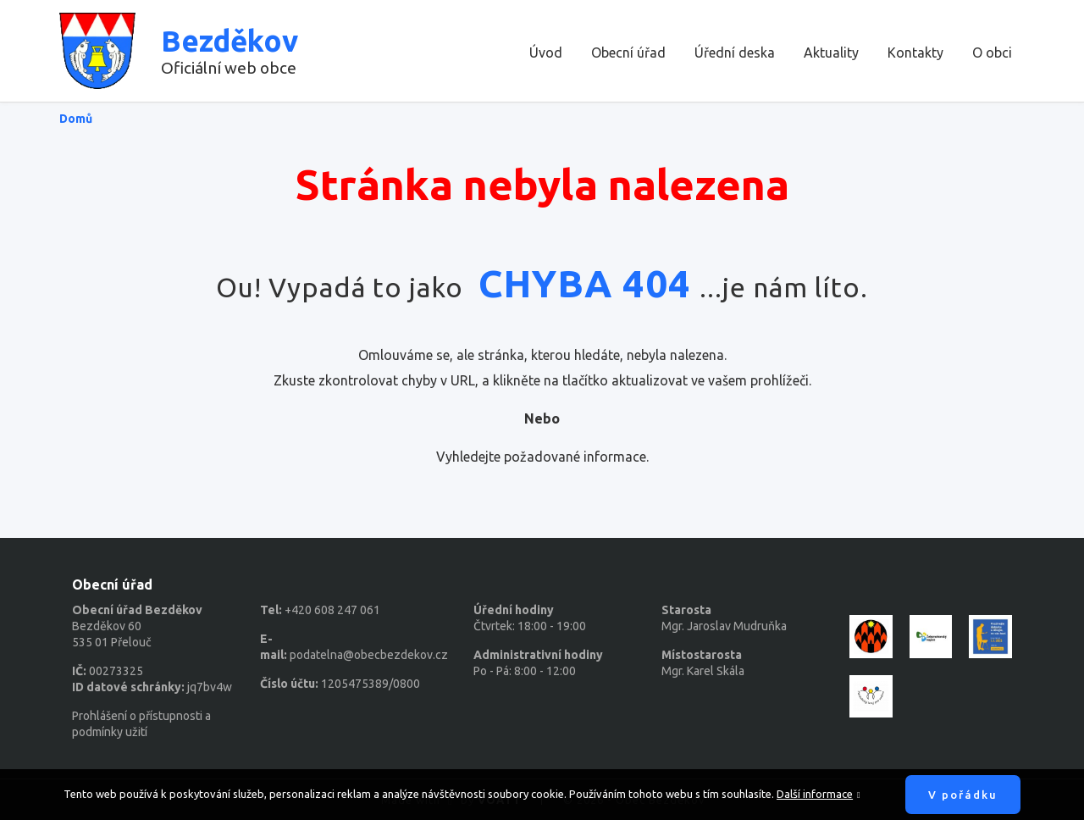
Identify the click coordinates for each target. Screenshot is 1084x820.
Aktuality (831, 52)
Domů (75, 118)
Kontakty (915, 52)
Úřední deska (734, 52)
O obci (992, 52)
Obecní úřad (628, 52)
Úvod (545, 52)
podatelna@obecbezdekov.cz (369, 655)
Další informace (815, 794)
